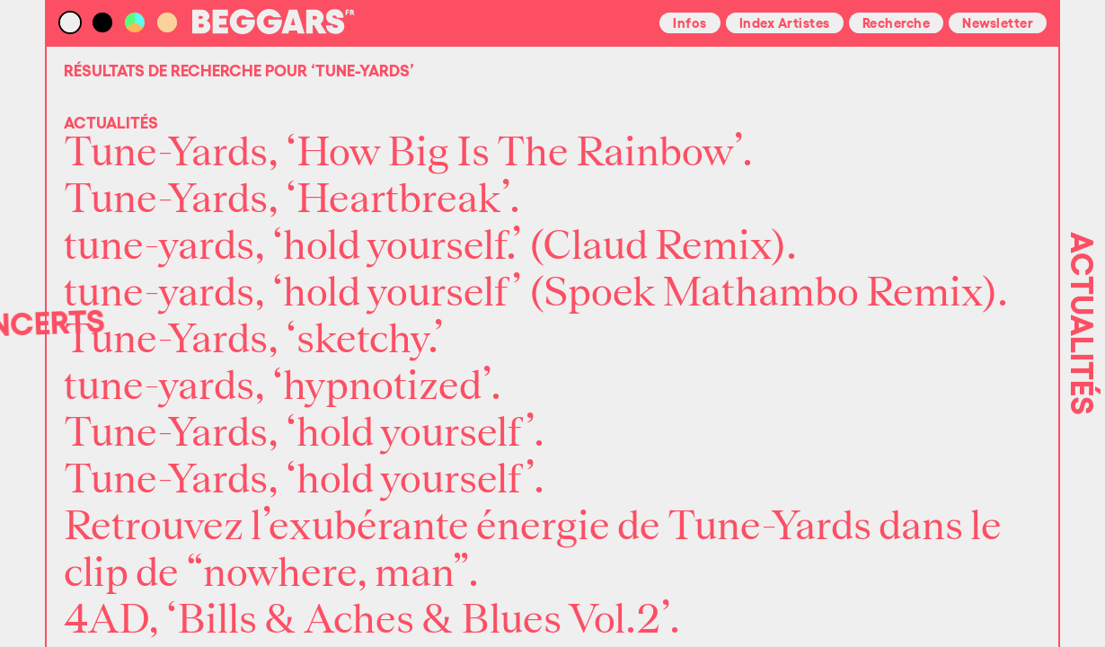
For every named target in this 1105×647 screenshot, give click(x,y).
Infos (690, 21)
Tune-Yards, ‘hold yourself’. (304, 433)
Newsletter (997, 21)
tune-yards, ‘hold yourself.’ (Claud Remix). (430, 246)
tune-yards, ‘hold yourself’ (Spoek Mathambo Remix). (536, 293)
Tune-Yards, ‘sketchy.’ (254, 339)
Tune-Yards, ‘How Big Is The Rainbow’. (408, 152)
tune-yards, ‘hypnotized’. (282, 386)
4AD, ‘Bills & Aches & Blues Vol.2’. (372, 620)
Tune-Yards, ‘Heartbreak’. (292, 199)
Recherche (896, 21)
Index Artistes (784, 21)
